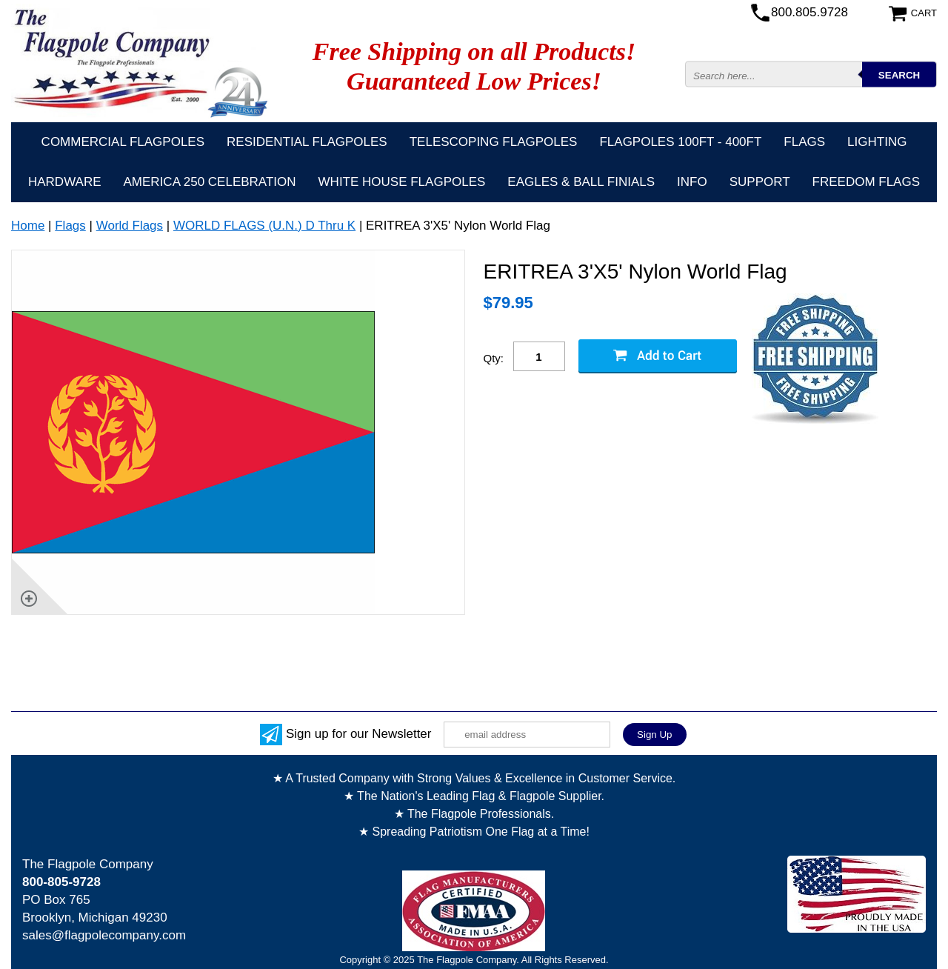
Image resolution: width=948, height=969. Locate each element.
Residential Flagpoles (307, 142)
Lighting (877, 142)
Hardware (64, 182)
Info (692, 182)
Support (760, 182)
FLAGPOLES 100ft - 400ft (680, 142)
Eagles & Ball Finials (581, 182)
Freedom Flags (866, 182)
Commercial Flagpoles (122, 142)
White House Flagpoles (402, 182)
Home (27, 226)
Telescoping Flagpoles (494, 142)
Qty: (494, 358)
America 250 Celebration (210, 182)
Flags (804, 142)
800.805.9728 (809, 12)
